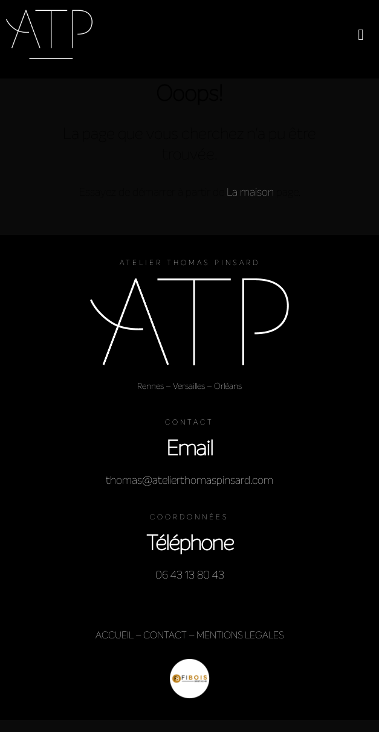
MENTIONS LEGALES (240, 635)
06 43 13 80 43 (189, 575)
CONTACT (165, 635)
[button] (360, 34)
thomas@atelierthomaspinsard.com (189, 480)
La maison (250, 192)
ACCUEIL (115, 635)
